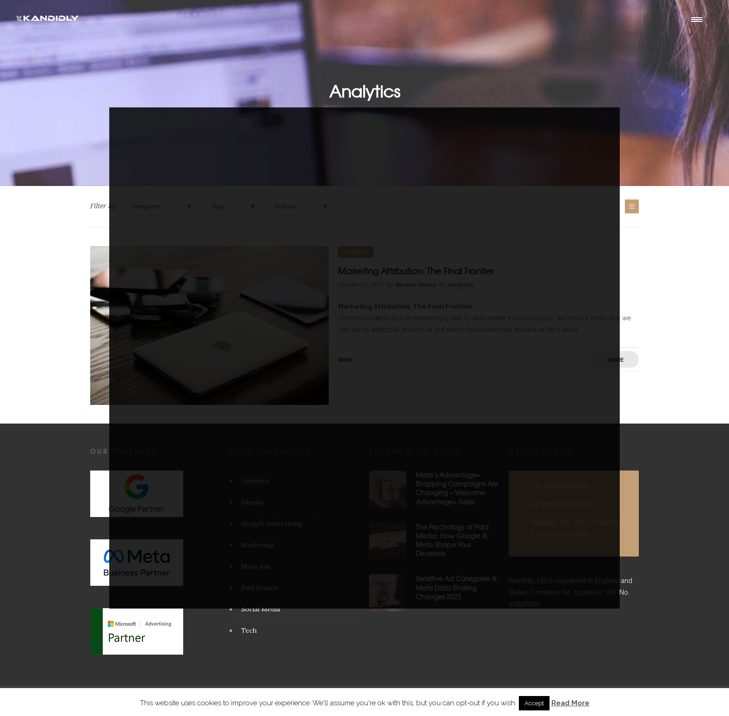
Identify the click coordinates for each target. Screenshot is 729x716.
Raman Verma (416, 284)
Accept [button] (534, 703)
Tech (249, 630)
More (345, 359)
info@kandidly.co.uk (561, 504)
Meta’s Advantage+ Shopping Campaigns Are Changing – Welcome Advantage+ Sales (457, 488)
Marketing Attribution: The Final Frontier (416, 271)
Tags (218, 206)
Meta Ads (255, 566)
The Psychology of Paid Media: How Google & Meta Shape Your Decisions (452, 540)
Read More (570, 703)
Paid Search (259, 587)
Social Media (260, 609)
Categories (146, 206)
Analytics (255, 481)
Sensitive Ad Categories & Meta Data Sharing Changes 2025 (456, 587)
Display (252, 502)
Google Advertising (271, 523)
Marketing (257, 545)
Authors (286, 206)
